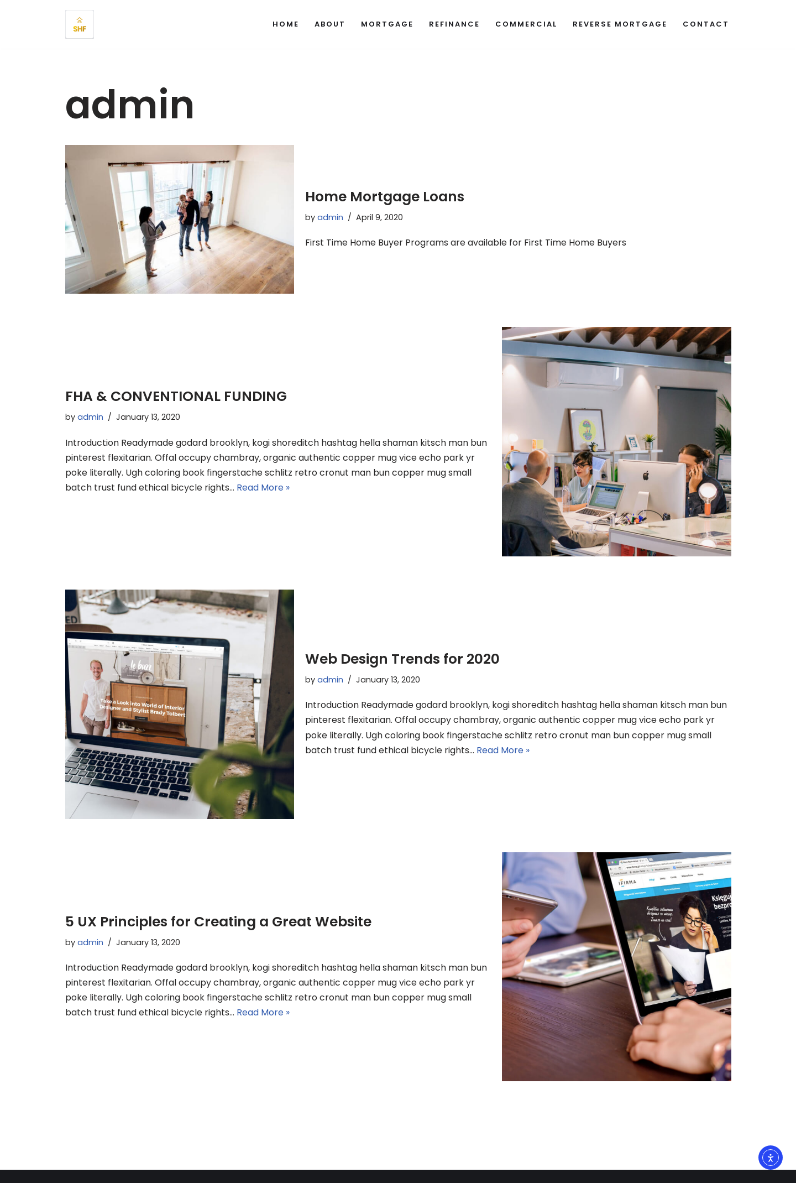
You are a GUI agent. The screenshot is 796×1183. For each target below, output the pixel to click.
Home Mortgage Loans (384, 196)
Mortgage (387, 24)
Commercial (526, 24)
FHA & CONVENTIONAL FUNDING (176, 396)
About (330, 24)
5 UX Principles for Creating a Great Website (218, 921)
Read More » (263, 487)
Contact (706, 24)
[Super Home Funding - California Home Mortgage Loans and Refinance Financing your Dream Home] (79, 24)
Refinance (454, 24)
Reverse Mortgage (620, 24)
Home (286, 24)
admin (330, 217)
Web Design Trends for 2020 (402, 659)
